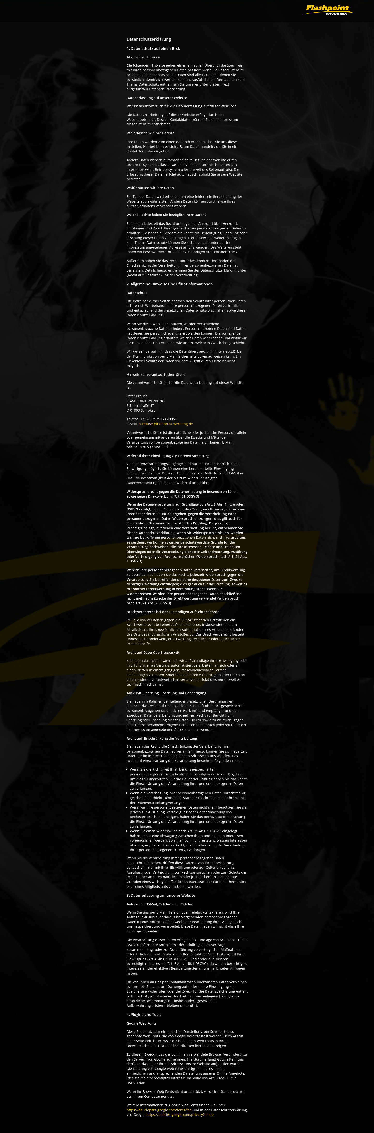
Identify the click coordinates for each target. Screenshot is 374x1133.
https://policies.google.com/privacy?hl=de (180, 1114)
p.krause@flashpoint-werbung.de (166, 424)
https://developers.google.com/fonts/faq (159, 1110)
